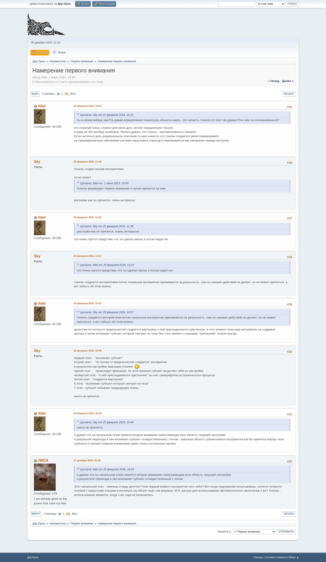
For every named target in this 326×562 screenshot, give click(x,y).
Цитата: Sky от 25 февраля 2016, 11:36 (107, 226)
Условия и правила (276, 557)
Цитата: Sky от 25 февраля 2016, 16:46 (107, 422)
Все (73, 93)
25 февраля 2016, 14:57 (87, 256)
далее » (288, 81)
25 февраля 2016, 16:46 (87, 350)
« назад (273, 81)
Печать (289, 94)
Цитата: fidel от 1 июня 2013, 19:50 (104, 183)
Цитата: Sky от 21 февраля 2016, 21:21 (107, 115)
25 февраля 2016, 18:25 (87, 413)
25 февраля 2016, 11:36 (87, 161)
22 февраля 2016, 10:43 (87, 106)
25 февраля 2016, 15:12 (87, 303)
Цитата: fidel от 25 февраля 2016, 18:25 (107, 469)
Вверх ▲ (294, 557)
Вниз (34, 94)
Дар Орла (32, 557)
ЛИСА (43, 460)
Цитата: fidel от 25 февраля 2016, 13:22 (107, 265)
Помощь (258, 557)
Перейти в (223, 531)
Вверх (35, 513)
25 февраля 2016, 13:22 (87, 217)
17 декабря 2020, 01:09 (87, 460)
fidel (42, 106)
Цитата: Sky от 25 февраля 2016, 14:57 (107, 312)
